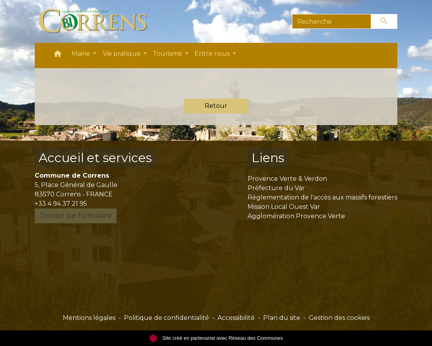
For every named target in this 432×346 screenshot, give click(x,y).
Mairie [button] (82, 53)
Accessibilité (236, 317)
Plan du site (281, 317)
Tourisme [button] (168, 53)
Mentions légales (89, 317)
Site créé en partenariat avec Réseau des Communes (216, 338)
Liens (267, 157)
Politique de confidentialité (166, 317)
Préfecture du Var (276, 188)
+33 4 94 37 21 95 (61, 203)
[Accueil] (97, 21)
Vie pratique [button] (122, 53)
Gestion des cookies (339, 317)
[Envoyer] (384, 21)
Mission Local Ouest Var (284, 206)
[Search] (331, 21)
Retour (216, 105)
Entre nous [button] (213, 53)
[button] (58, 55)
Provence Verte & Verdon (287, 178)
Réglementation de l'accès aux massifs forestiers (322, 197)
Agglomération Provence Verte (296, 216)
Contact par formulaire (76, 215)
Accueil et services (95, 157)
